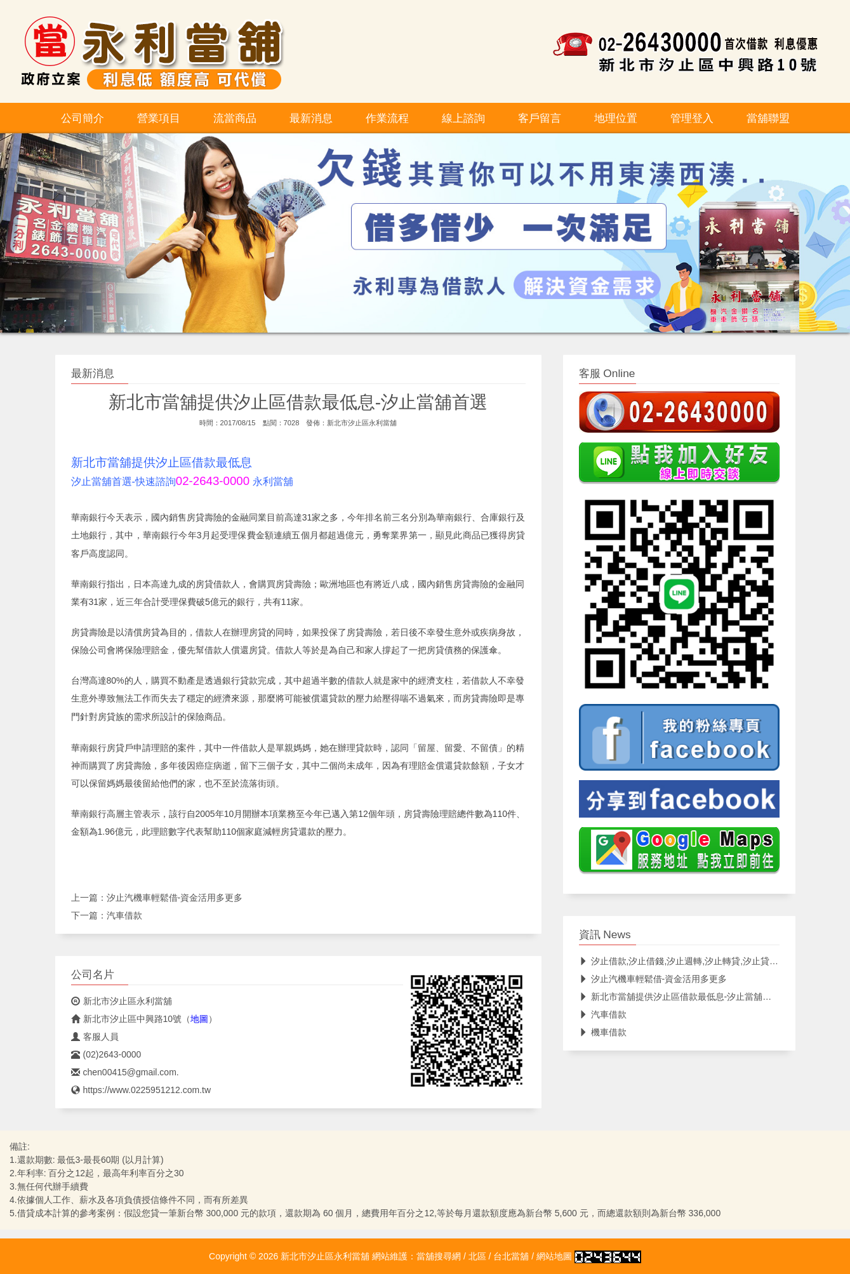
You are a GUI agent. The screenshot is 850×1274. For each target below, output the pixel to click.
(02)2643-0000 (106, 1054)
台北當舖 (511, 1256)
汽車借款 (124, 915)
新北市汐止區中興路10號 (126, 1019)
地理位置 (615, 118)
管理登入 (692, 118)
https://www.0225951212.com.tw (141, 1090)
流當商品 (234, 118)
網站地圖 (554, 1256)
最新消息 (311, 118)
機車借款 (603, 1032)
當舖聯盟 (768, 118)
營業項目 (158, 118)
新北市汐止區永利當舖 (362, 423)
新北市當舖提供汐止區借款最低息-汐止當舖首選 (680, 997)
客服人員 (95, 1037)
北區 (477, 1256)
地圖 (199, 1019)
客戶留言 (539, 118)
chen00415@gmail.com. (125, 1072)
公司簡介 (82, 118)
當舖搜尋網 (438, 1256)
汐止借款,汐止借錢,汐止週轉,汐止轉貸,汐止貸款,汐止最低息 (702, 961)
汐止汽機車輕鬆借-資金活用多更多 (175, 897)
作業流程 (387, 118)
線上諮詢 (463, 118)
